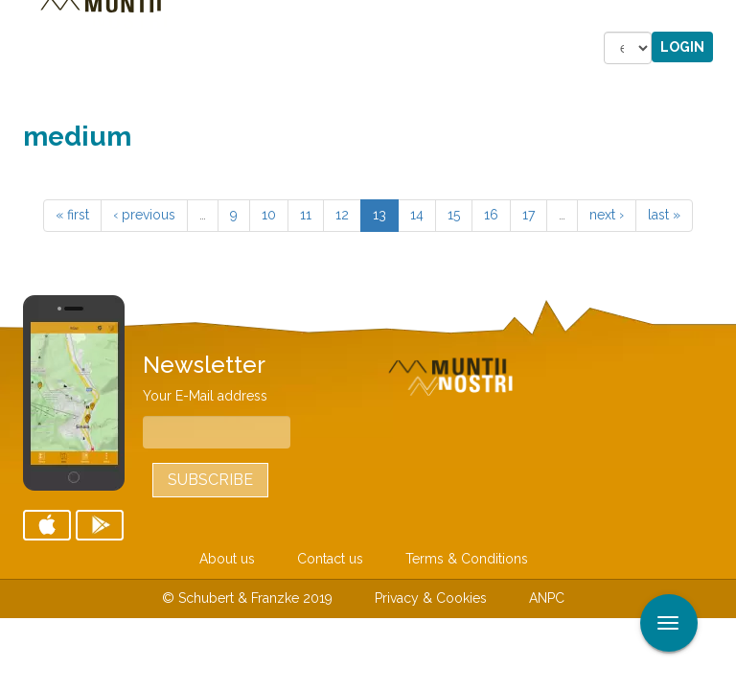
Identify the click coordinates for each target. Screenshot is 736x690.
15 (454, 214)
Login (682, 47)
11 (305, 214)
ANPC (546, 598)
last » (664, 214)
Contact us (330, 558)
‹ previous (144, 214)
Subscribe (210, 480)
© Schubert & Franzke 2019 (247, 598)
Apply (721, 17)
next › (606, 214)
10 (269, 214)
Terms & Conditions (466, 558)
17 (528, 214)
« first (72, 214)
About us (227, 558)
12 (342, 214)
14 (417, 214)
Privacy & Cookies (431, 598)
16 (491, 214)
